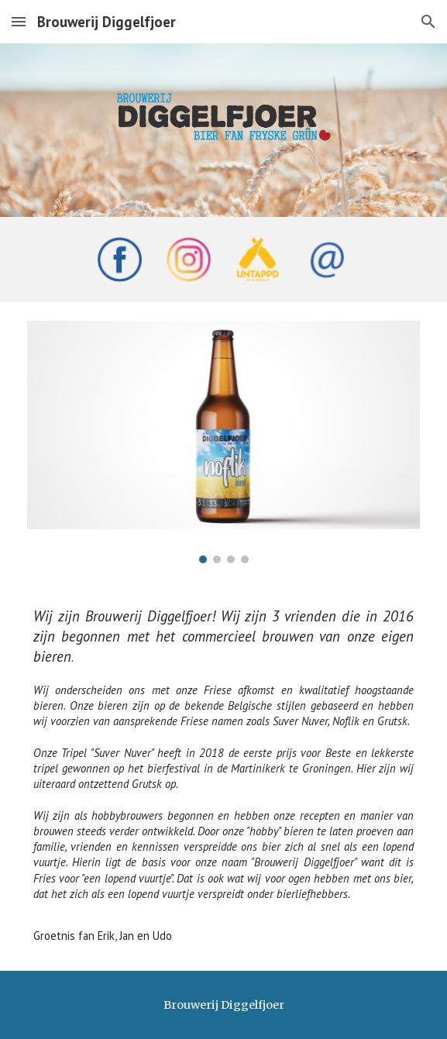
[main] (223, 776)
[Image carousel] (223, 442)
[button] (18, 21)
